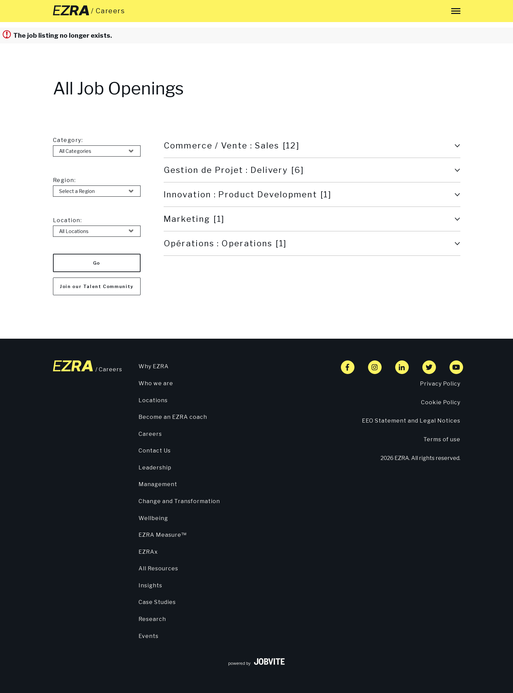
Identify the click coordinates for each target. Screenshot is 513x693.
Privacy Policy (440, 383)
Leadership (155, 467)
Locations (153, 400)
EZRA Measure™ (163, 535)
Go (96, 263)
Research (152, 619)
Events (149, 636)
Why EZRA (154, 366)
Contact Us (155, 450)
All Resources (158, 568)
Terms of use (441, 439)
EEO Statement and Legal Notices (411, 420)
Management (158, 484)
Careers (150, 434)
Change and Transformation (179, 501)
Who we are (156, 383)
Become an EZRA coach (173, 417)
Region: (64, 180)
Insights (150, 585)
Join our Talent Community (96, 286)
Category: (68, 140)
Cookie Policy (440, 402)
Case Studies (157, 602)
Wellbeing (153, 518)
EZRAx (148, 552)
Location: (67, 220)
